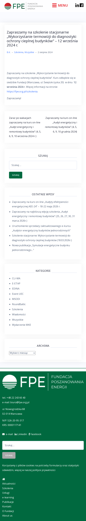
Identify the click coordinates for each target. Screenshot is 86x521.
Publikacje (8, 502)
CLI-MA (16, 278)
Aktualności (8, 483)
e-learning (8, 497)
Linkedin (22, 434)
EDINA (15, 288)
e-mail (8, 434)
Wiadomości (19, 314)
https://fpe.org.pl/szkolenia (22, 91)
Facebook (36, 434)
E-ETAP (16, 283)
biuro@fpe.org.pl (19, 402)
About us (7, 515)
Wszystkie (29, 52)
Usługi (5, 492)
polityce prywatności (43, 470)
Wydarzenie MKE (21, 324)
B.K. (9, 52)
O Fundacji (8, 511)
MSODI (16, 299)
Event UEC (18, 294)
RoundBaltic (19, 304)
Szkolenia (18, 52)
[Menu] (60, 5)
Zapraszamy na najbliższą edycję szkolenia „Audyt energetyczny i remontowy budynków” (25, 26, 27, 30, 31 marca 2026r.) (43, 216)
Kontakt (6, 506)
